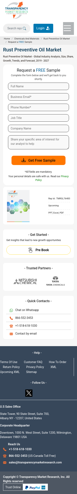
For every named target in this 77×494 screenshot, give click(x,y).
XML (53, 367)
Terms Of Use (8, 362)
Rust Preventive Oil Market (57, 38)
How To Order (57, 362)
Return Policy (11, 367)
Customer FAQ (33, 362)
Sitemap (31, 372)
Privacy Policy (35, 367)
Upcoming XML (10, 372)
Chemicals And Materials (26, 38)
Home (7, 38)
